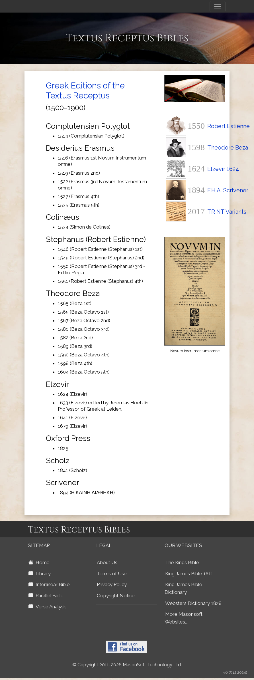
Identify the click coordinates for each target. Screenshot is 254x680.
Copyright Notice (116, 595)
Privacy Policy (112, 584)
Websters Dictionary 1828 (193, 603)
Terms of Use (112, 573)
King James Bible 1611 (189, 573)
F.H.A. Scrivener (227, 190)
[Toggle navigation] (218, 6)
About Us (107, 562)
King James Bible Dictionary (183, 588)
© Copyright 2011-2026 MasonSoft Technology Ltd (126, 664)
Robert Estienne (228, 126)
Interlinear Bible (49, 584)
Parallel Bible (46, 595)
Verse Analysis (47, 607)
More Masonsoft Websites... (183, 618)
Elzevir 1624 (223, 169)
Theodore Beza (227, 147)
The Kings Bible (182, 562)
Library (39, 573)
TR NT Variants (226, 211)
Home (39, 562)
